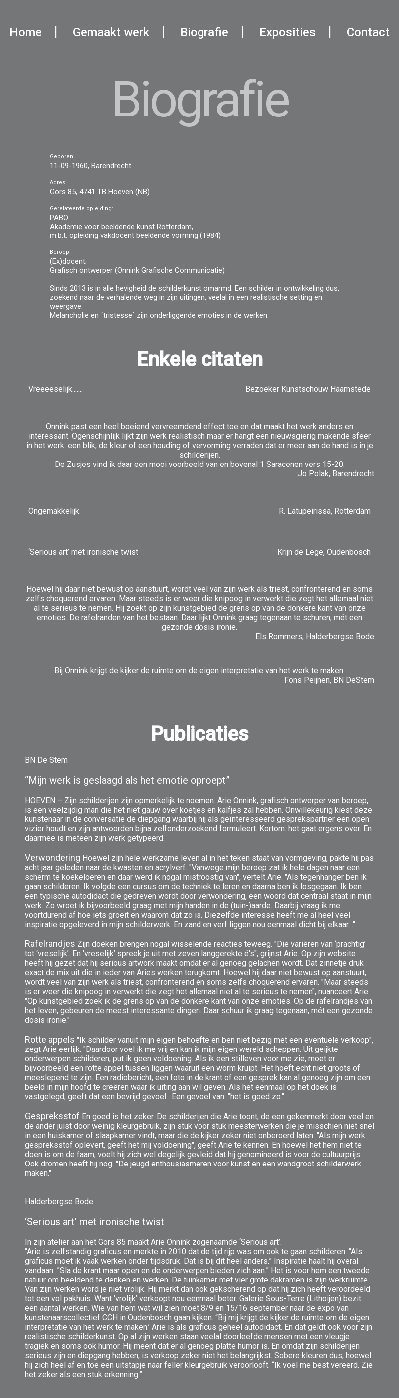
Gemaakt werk (111, 32)
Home (25, 32)
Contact (368, 32)
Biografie (204, 32)
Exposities (287, 32)
